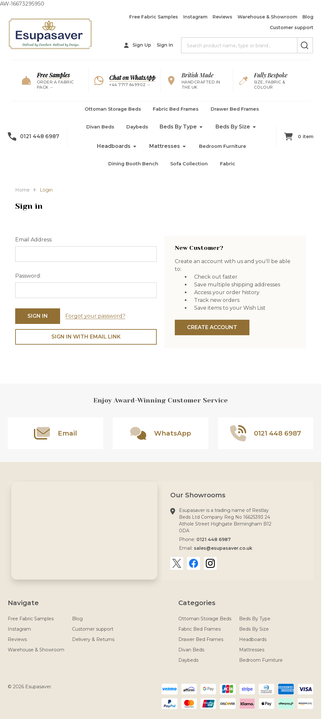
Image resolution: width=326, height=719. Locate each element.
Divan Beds (99, 130)
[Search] (305, 45)
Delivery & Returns (93, 639)
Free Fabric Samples (153, 17)
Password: (28, 276)
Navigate (23, 603)
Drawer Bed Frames (240, 111)
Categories (197, 603)
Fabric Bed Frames (176, 111)
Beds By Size (234, 130)
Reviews (222, 17)
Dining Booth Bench (131, 169)
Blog (307, 17)
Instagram (195, 17)
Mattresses (162, 150)
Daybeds (138, 130)
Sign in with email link (86, 337)
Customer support (291, 27)
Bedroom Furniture (222, 150)
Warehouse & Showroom (267, 17)
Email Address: (33, 240)
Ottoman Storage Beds (108, 111)
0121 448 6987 (213, 539)
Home (22, 190)
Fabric (230, 169)
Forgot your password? (95, 316)
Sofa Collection (189, 169)
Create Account (212, 327)
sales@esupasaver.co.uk (223, 548)
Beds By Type (180, 130)
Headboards (112, 150)
